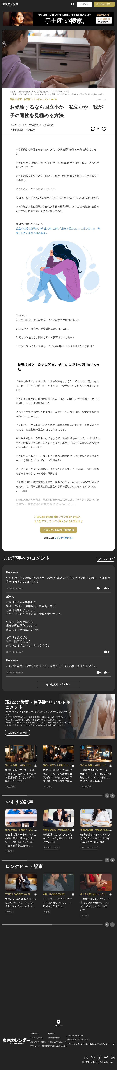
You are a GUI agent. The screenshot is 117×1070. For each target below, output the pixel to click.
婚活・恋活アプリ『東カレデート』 (79, 1039)
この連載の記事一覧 (17, 732)
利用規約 (51, 1034)
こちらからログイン (63, 537)
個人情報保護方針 (54, 1038)
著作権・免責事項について (57, 1042)
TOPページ (34, 1034)
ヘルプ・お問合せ (36, 1038)
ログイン (85, 4)
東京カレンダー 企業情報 (39, 1046)
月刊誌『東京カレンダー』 (76, 1035)
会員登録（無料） (104, 4)
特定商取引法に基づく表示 (57, 1046)
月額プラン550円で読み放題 (58, 530)
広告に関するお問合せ (38, 1042)
